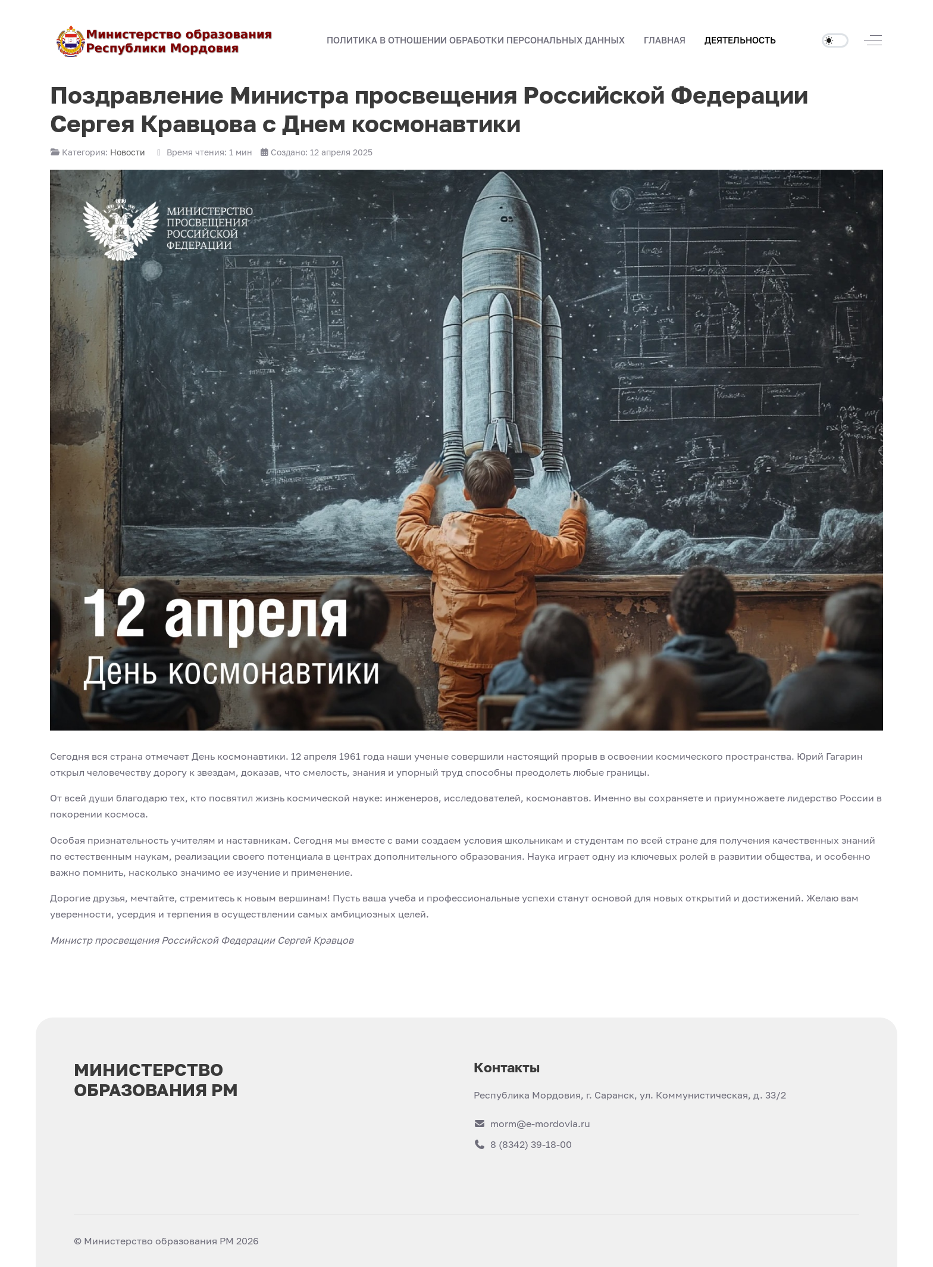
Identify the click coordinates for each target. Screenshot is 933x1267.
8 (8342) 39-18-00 (523, 1144)
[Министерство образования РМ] (165, 40)
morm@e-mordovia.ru (532, 1123)
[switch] (835, 40)
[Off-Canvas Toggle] (873, 40)
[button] (664, 40)
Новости (127, 152)
